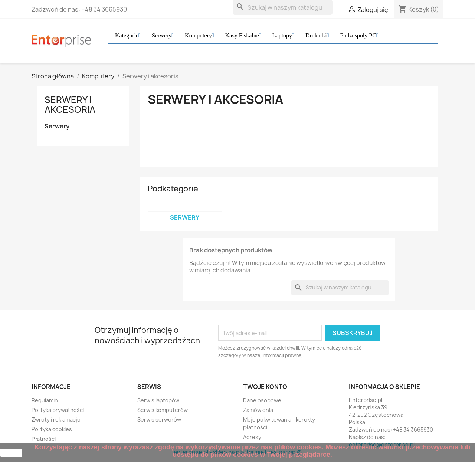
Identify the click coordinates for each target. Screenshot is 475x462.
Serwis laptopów (158, 400)
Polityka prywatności (58, 409)
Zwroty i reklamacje (56, 419)
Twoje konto (265, 387)
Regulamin (45, 400)
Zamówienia (258, 409)
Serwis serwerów (159, 419)
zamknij (11, 453)
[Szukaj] (282, 7)
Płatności (44, 438)
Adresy (252, 436)
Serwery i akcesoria (70, 105)
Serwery (57, 126)
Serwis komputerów (162, 409)
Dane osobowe (262, 400)
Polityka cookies (52, 429)
